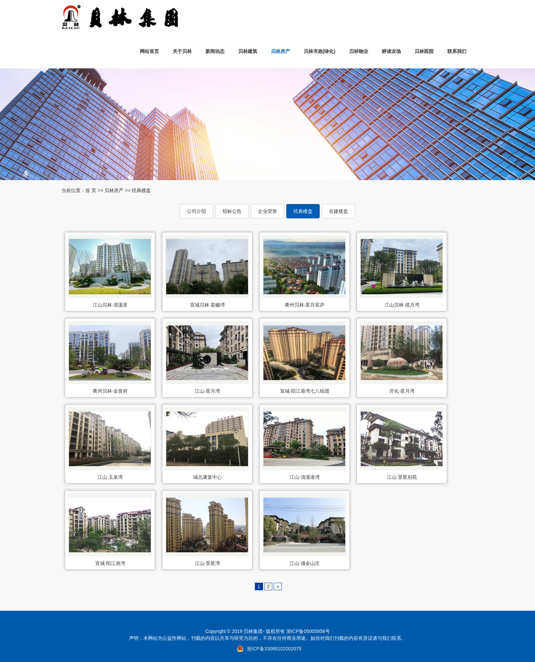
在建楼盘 (338, 211)
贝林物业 (358, 51)
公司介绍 (196, 211)
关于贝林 (182, 51)
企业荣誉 (267, 211)
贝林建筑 (247, 51)
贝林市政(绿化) (319, 51)
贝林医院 (424, 51)
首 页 (90, 190)
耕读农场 (391, 51)
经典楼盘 (141, 190)
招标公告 (232, 211)
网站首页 (149, 51)
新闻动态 (215, 51)
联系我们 (456, 51)
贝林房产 (280, 51)
